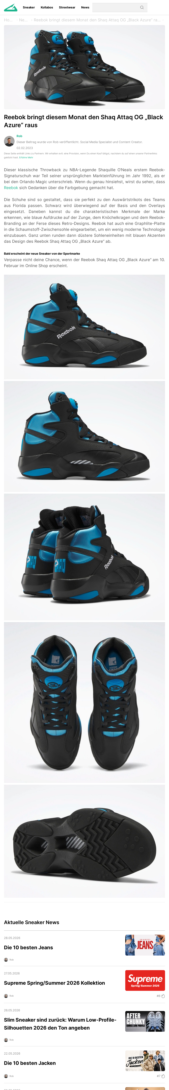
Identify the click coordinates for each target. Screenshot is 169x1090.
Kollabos (47, 7)
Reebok (11, 187)
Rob (19, 136)
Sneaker (29, 7)
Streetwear (67, 7)
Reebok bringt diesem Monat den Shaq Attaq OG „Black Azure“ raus (97, 20)
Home (9, 20)
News (85, 7)
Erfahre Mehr (26, 157)
